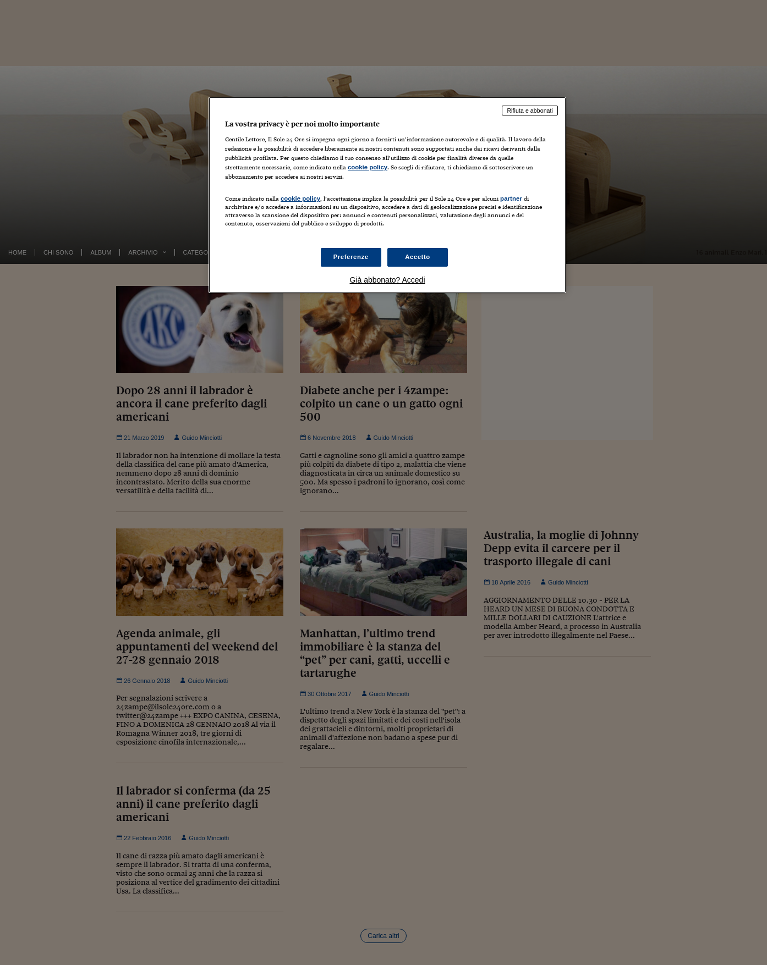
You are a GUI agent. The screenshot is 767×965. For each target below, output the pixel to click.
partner (511, 198)
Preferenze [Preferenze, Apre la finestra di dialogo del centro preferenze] (351, 256)
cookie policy (367, 167)
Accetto (417, 256)
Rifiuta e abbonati (530, 110)
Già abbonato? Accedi (387, 279)
